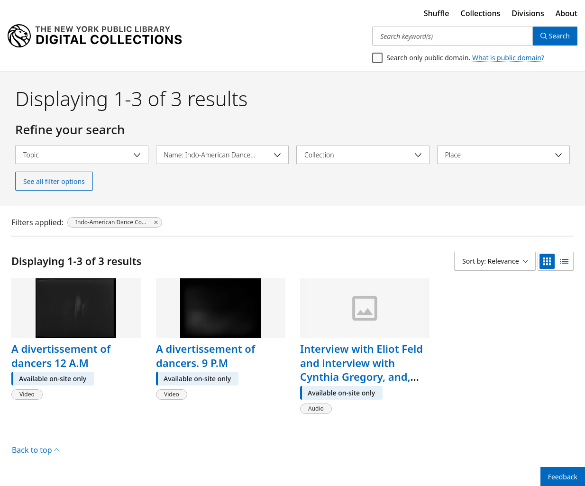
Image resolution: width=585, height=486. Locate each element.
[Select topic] (81, 155)
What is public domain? (508, 57)
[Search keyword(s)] (452, 36)
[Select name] (222, 155)
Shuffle (436, 13)
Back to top (35, 450)
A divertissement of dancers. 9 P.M (205, 355)
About (566, 13)
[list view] (564, 261)
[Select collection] (363, 155)
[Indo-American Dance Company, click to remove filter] (114, 222)
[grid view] (547, 261)
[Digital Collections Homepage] (95, 36)
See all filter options (54, 181)
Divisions (528, 13)
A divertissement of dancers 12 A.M (60, 355)
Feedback (562, 476)
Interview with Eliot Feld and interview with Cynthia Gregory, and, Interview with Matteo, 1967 (361, 376)
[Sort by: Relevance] (495, 261)
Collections (481, 13)
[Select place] (503, 155)
